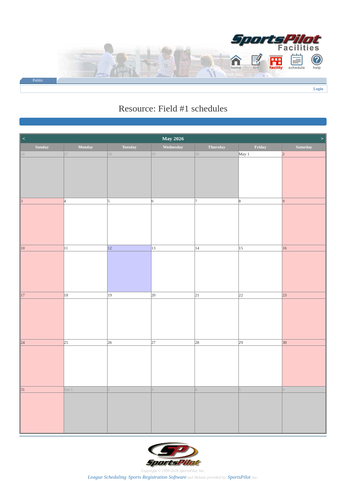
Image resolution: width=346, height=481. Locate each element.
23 (284, 295)
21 (197, 295)
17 (23, 295)
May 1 (244, 154)
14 (197, 248)
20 (153, 295)
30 (197, 154)
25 (66, 342)
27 (66, 154)
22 (241, 295)
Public (38, 80)
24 (23, 342)
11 (66, 248)
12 (110, 248)
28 (110, 154)
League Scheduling (107, 477)
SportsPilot (239, 477)
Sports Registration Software (157, 477)
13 (153, 248)
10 (23, 248)
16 (284, 248)
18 (66, 295)
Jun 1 (68, 389)
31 (23, 389)
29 (153, 154)
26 (23, 154)
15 (241, 248)
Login (318, 89)
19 (110, 295)
